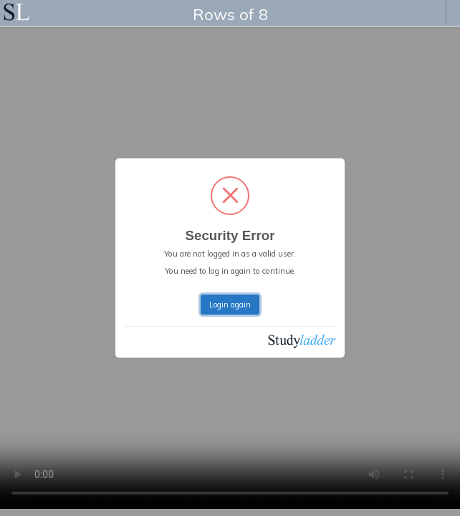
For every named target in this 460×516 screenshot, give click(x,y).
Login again (230, 305)
